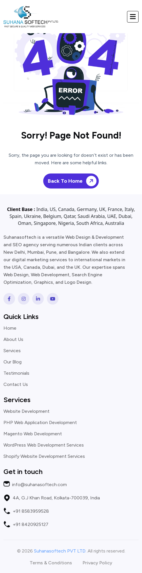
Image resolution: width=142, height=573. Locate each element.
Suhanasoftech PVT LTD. (60, 551)
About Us (13, 339)
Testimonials (16, 373)
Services (12, 350)
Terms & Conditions (51, 563)
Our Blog (12, 362)
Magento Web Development (32, 434)
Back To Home (73, 181)
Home (9, 328)
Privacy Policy (97, 563)
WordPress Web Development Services (43, 445)
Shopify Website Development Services (44, 456)
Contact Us (15, 384)
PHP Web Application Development (40, 422)
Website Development (26, 411)
